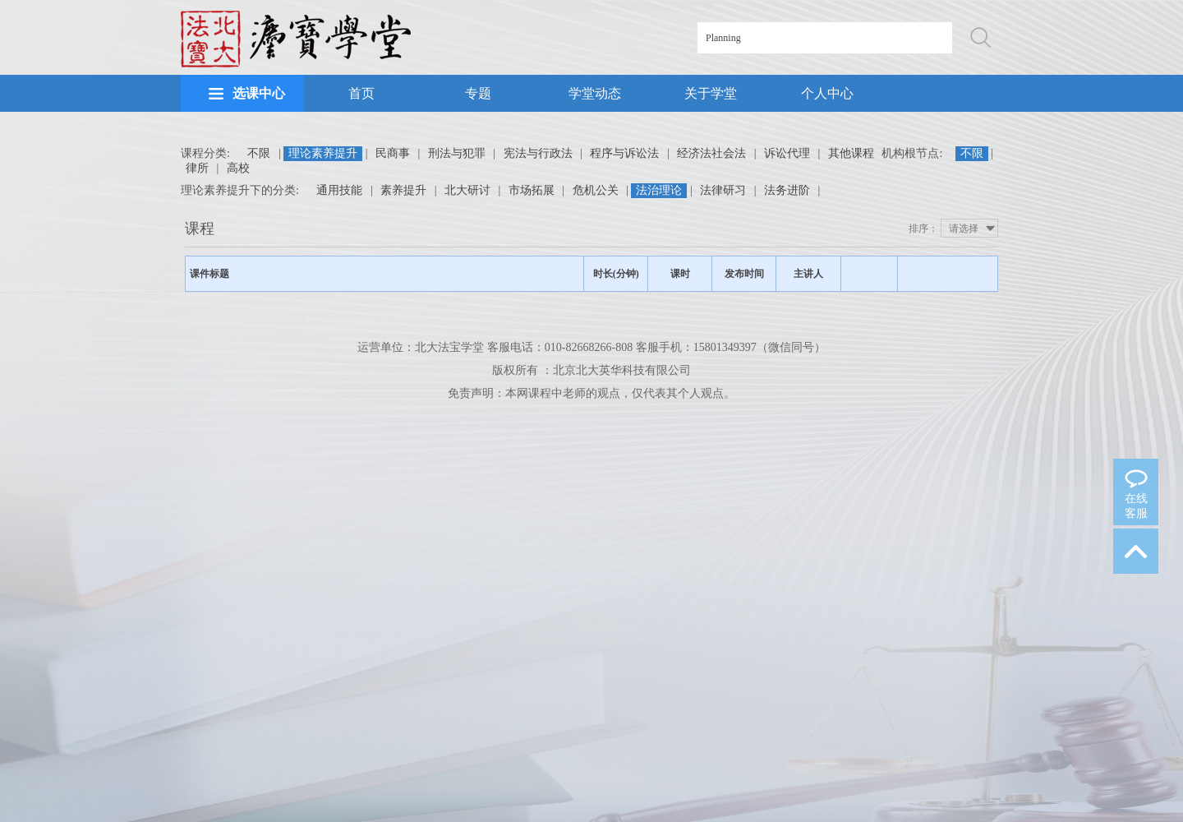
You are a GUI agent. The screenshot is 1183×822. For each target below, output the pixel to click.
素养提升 (403, 190)
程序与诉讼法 (624, 153)
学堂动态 (594, 93)
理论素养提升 (322, 153)
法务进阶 (787, 190)
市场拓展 (532, 190)
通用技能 (339, 190)
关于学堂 (710, 93)
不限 (258, 153)
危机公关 (596, 190)
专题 (478, 93)
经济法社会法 (711, 153)
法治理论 (659, 190)
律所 (197, 168)
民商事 (392, 153)
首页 (361, 93)
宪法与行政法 (538, 153)
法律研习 (723, 190)
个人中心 (827, 93)
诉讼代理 (787, 153)
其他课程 (851, 153)
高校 (238, 168)
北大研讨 (467, 190)
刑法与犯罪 (457, 153)
